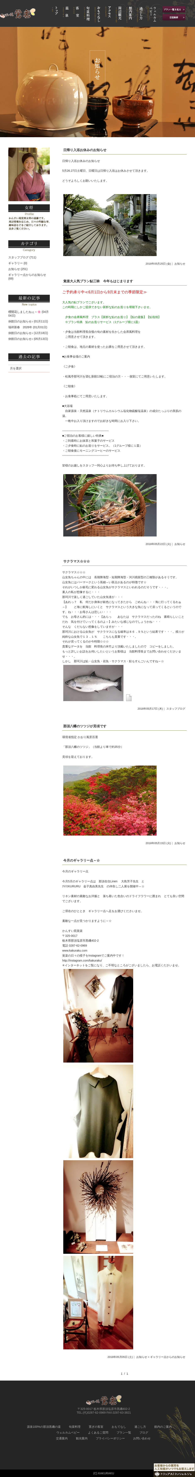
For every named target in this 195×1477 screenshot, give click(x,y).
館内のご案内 (163, 1426)
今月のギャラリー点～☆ (81, 860)
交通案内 (62, 1438)
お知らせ (179, 263)
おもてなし (119, 1426)
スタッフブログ (175, 708)
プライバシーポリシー (110, 1438)
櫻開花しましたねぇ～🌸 (24, 311)
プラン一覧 (124, 1432)
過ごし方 (140, 1426)
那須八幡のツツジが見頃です (84, 726)
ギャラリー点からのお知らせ (27, 274)
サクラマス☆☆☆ (76, 561)
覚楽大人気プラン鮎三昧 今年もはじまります (98, 281)
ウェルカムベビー (68, 1432)
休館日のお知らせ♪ (20, 321)
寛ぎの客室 (96, 1426)
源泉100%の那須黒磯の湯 (44, 1426)
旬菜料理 (74, 1426)
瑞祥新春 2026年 (20, 327)
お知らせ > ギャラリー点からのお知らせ (160, 1357)
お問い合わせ (142, 1438)
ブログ (143, 1432)
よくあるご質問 (98, 1432)
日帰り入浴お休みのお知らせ (84, 150)
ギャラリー (15, 263)
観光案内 (82, 1438)
